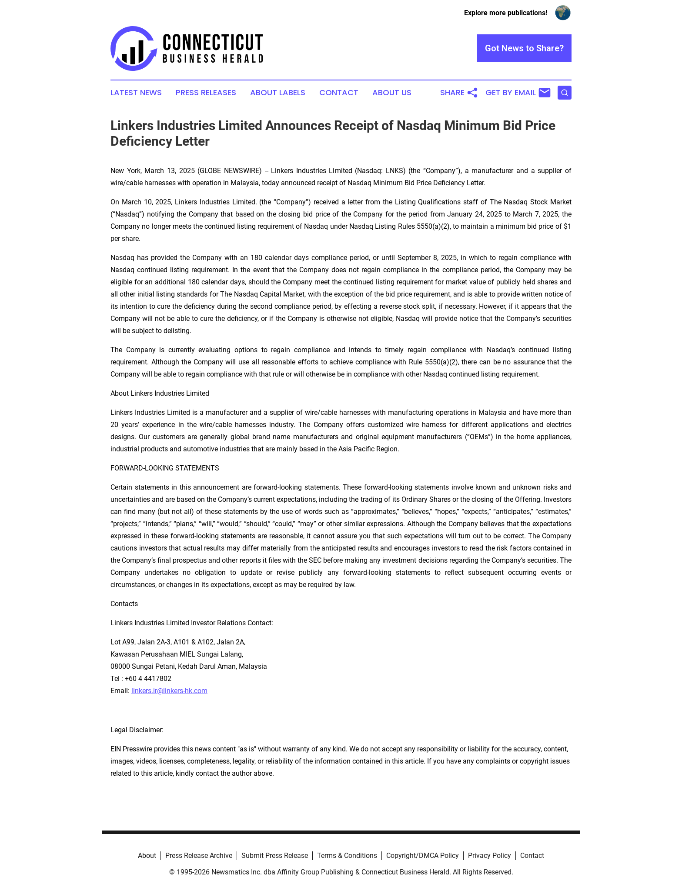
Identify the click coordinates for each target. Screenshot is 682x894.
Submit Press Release (274, 855)
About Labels (277, 92)
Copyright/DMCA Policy (422, 855)
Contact (338, 92)
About (147, 855)
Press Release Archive (198, 855)
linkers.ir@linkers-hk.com (169, 691)
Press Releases (206, 92)
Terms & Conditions (347, 855)
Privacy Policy (489, 855)
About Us (391, 92)
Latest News (136, 92)
